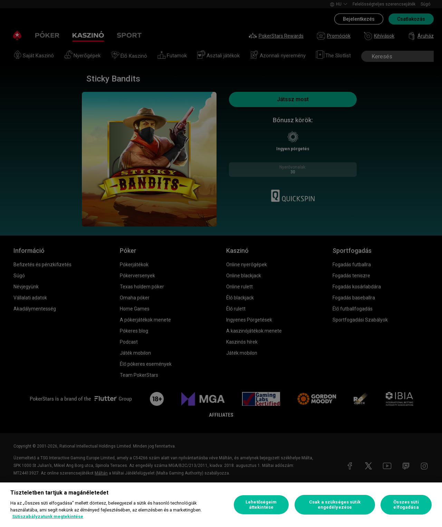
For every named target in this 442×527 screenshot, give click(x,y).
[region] (221, 504)
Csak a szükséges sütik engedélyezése (335, 504)
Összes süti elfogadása (406, 504)
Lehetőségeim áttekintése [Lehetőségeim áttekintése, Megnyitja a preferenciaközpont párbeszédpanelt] (261, 504)
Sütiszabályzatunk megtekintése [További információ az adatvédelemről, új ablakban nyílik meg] (47, 516)
